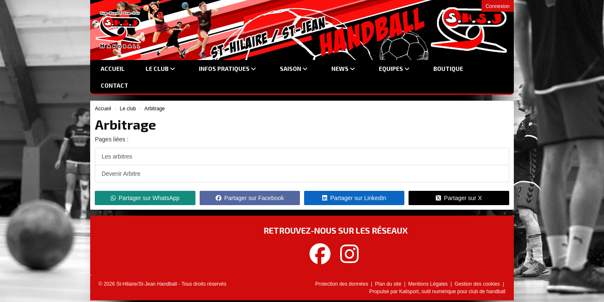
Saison (293, 68)
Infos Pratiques (227, 68)
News (343, 68)
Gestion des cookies (478, 284)
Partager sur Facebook (250, 198)
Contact (114, 85)
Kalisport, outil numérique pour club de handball (452, 291)
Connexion (498, 6)
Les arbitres (117, 156)
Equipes (394, 68)
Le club (160, 68)
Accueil (113, 68)
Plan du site (389, 284)
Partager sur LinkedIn (354, 198)
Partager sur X (459, 198)
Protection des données (342, 284)
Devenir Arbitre (121, 173)
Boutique (448, 68)
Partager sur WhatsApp (145, 198)
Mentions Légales (428, 284)
